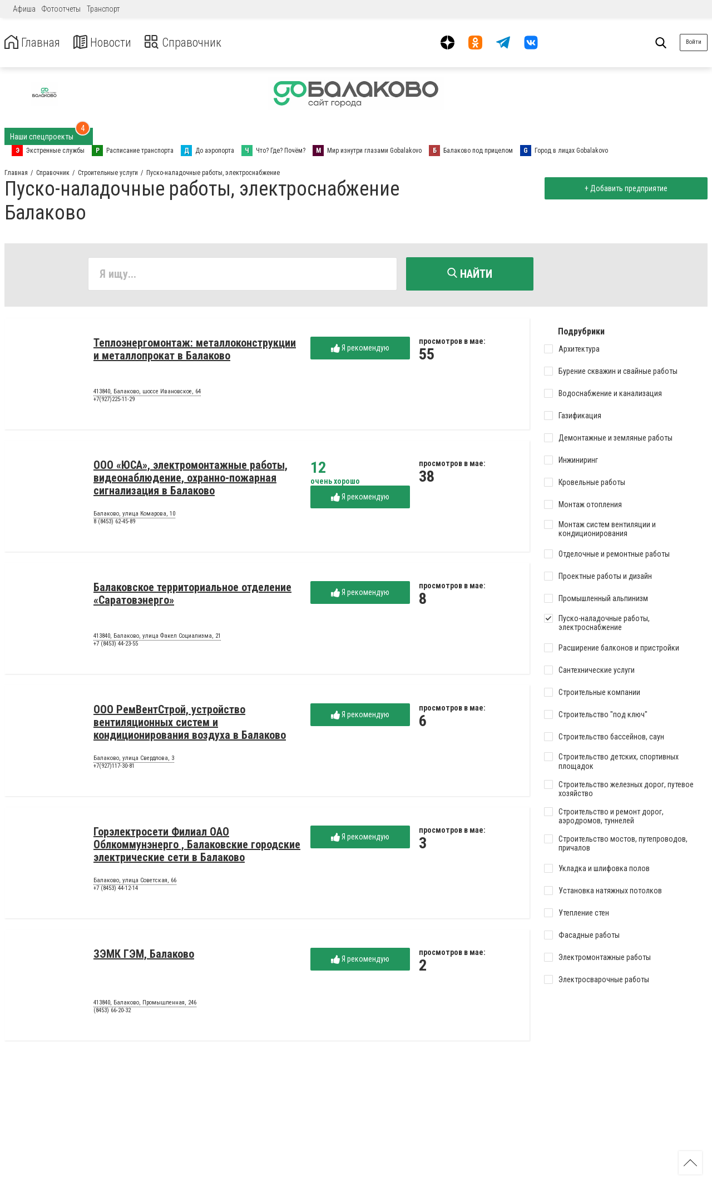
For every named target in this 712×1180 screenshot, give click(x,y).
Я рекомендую (360, 349)
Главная (35, 42)
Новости (110, 42)
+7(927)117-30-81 (114, 767)
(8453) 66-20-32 (112, 1012)
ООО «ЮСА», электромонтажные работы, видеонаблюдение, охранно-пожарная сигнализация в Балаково (190, 479)
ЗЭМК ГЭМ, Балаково (143, 955)
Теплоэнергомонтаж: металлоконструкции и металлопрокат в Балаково (194, 351)
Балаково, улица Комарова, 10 (134, 515)
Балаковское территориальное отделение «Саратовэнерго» (192, 595)
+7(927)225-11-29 (114, 400)
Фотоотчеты (61, 8)
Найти (469, 274)
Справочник (196, 42)
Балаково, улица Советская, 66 (134, 882)
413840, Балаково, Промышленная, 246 (144, 1004)
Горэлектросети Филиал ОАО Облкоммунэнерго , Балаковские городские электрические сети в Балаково (196, 846)
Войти (693, 42)
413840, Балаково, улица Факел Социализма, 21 (157, 637)
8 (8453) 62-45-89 (114, 523)
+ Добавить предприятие (623, 188)
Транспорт (103, 8)
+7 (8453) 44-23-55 (115, 645)
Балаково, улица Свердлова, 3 (133, 760)
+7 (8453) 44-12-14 (115, 889)
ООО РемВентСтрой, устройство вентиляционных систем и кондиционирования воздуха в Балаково (189, 723)
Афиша (24, 8)
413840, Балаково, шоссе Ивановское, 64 (147, 393)
